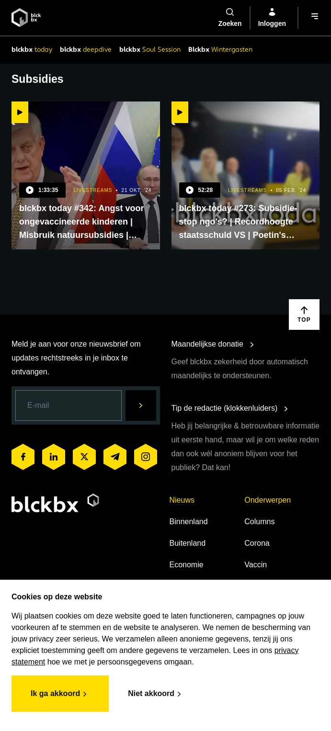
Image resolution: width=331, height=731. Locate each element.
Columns (259, 521)
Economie (187, 565)
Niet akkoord (156, 694)
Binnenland (189, 521)
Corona (256, 543)
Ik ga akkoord (60, 694)
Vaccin (255, 565)
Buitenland (188, 543)
